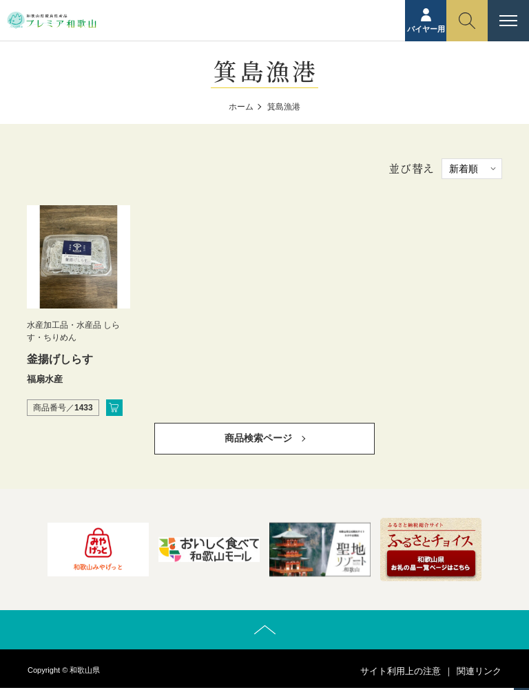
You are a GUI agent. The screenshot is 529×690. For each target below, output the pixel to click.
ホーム (241, 107)
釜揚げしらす (60, 359)
